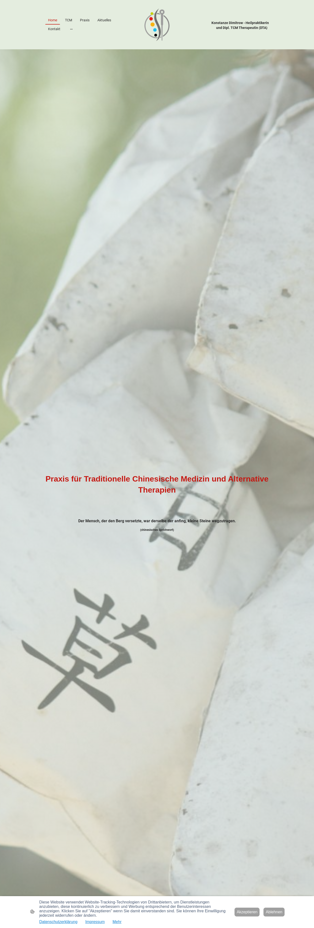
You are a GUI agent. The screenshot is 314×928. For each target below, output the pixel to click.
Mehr (117, 922)
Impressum (95, 922)
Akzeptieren (247, 912)
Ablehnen (274, 912)
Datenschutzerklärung (58, 922)
